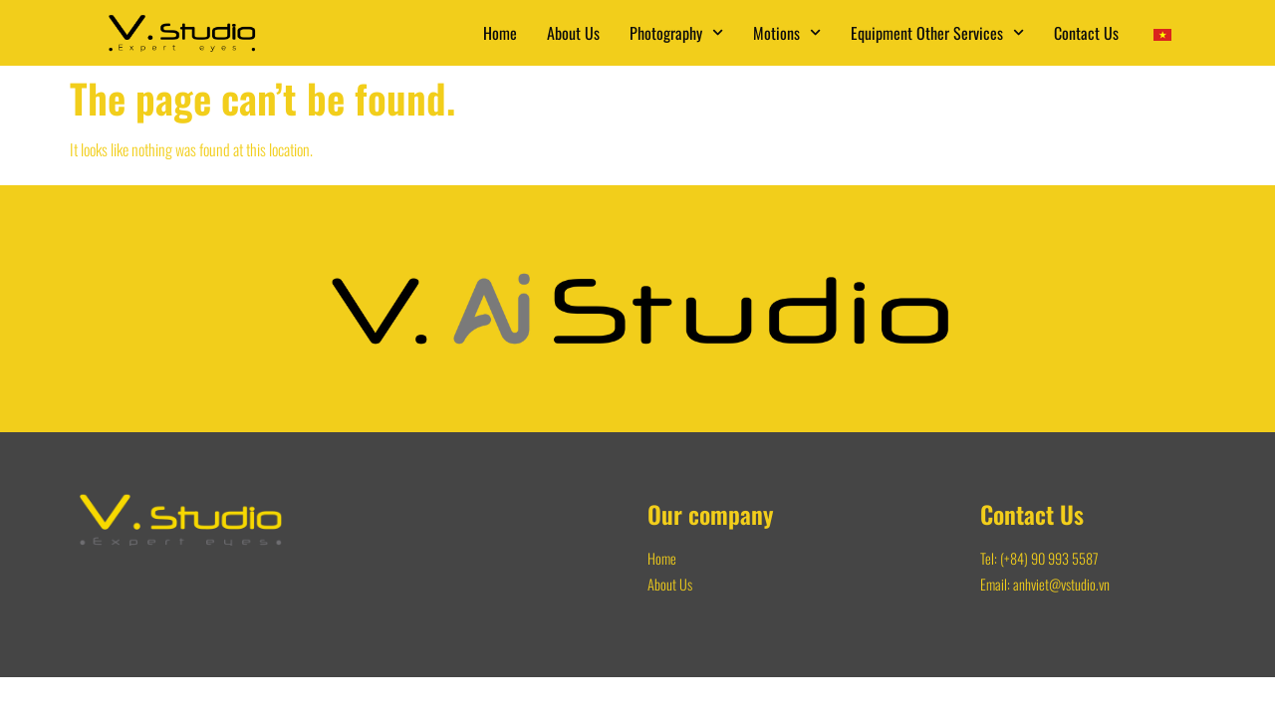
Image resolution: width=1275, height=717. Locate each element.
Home (500, 33)
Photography (676, 32)
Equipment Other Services (937, 32)
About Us (573, 33)
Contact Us (1086, 33)
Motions (787, 32)
